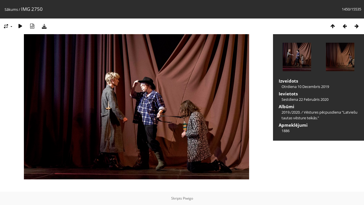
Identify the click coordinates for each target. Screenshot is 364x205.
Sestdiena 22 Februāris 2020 (305, 99)
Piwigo (188, 198)
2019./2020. (291, 112)
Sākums (11, 9)
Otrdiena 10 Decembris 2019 (305, 86)
